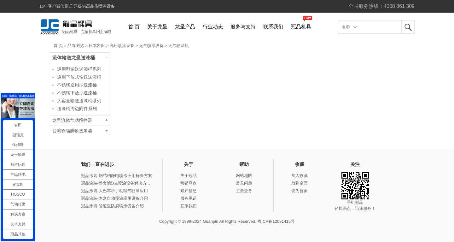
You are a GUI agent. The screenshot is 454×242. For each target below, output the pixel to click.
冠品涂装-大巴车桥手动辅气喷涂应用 (114, 190)
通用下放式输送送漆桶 (79, 77)
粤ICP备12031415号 (276, 221)
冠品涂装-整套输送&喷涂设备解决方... (115, 183)
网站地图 (244, 175)
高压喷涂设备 (122, 45)
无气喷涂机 (178, 45)
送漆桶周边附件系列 (77, 108)
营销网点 (188, 183)
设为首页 (299, 190)
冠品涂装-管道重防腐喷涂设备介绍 (112, 206)
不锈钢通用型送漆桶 (77, 84)
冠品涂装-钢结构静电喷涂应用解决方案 (116, 175)
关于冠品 (188, 175)
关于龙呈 (157, 26)
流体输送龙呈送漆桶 (73, 57)
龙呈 (408, 27)
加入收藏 (299, 175)
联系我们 (273, 26)
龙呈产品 (185, 26)
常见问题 (244, 183)
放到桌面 (299, 183)
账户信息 (188, 190)
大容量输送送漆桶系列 (79, 100)
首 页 (134, 26)
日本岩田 (97, 45)
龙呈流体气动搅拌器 (72, 120)
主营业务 (244, 190)
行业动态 (213, 26)
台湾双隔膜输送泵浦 (72, 130)
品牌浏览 (75, 45)
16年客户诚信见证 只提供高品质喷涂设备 (77, 6)
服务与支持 (243, 26)
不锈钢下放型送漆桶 (77, 92)
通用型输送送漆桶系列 (79, 69)
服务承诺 (188, 198)
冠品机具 (301, 26)
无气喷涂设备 (151, 45)
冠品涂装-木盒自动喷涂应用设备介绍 (114, 198)
